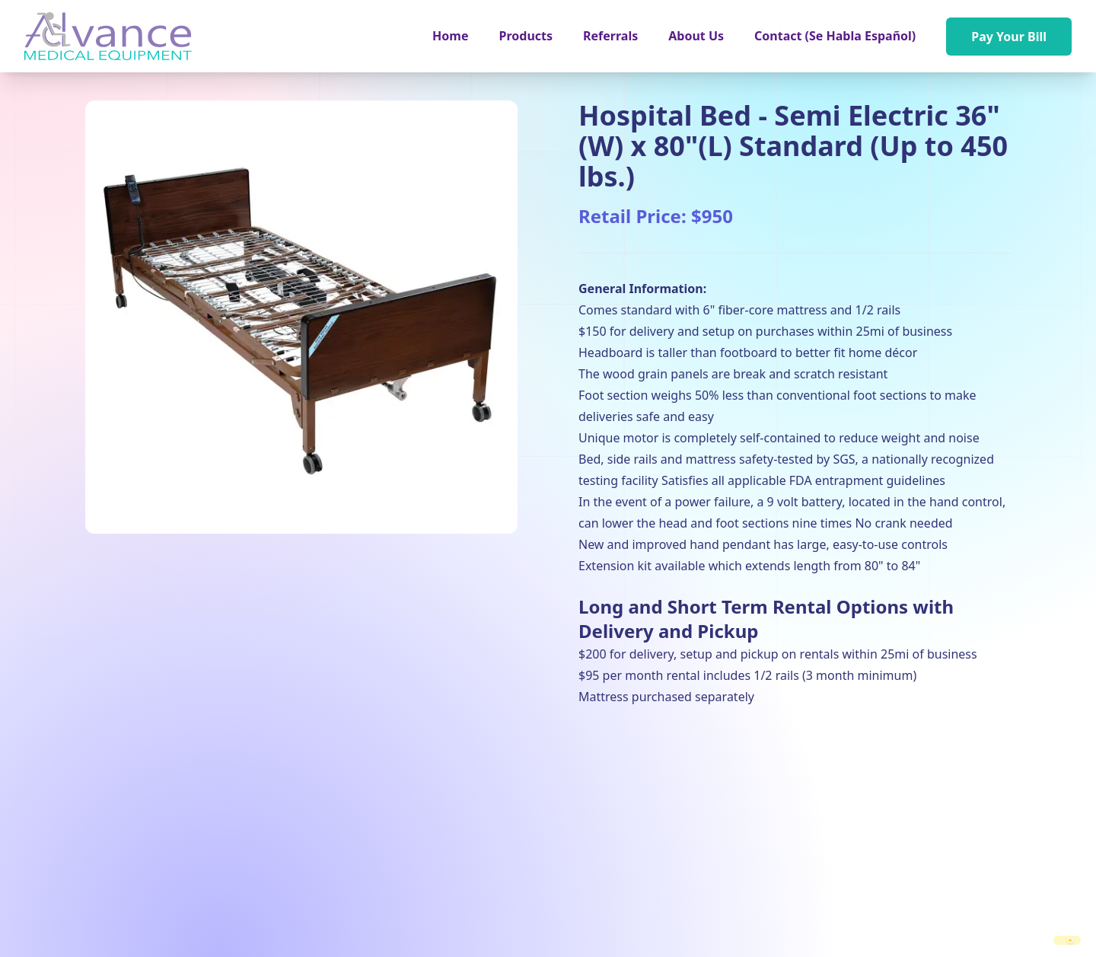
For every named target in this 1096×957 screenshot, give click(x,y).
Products (526, 35)
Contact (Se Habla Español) (835, 35)
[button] (526, 36)
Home (450, 35)
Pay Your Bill (1009, 36)
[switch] (1067, 940)
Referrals (610, 35)
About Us (696, 35)
